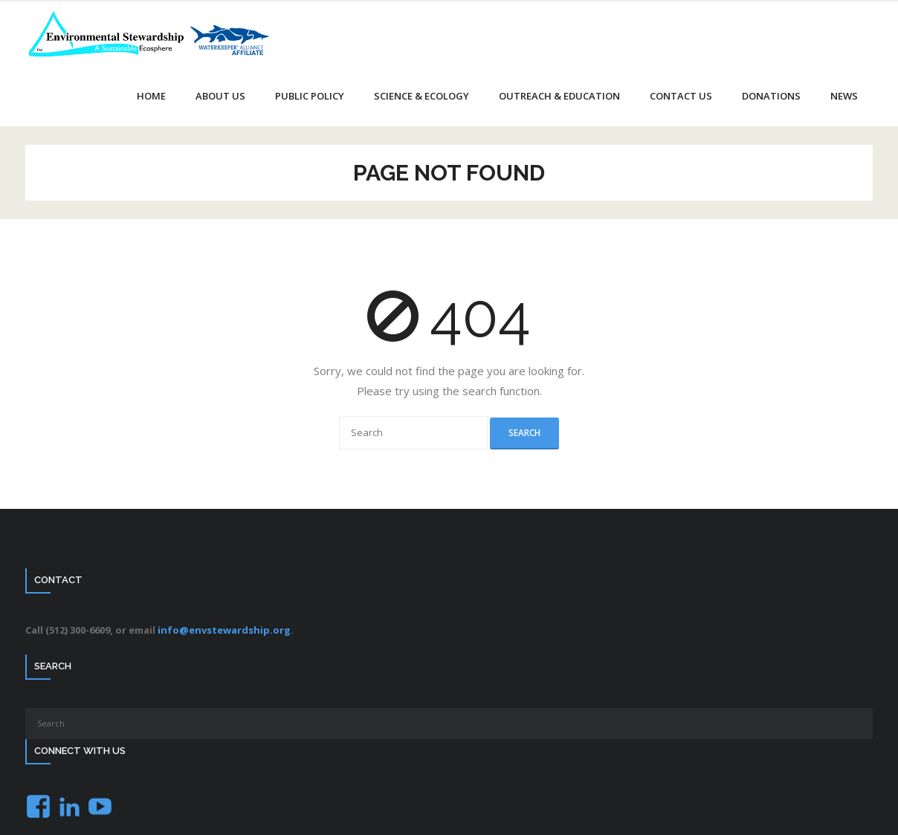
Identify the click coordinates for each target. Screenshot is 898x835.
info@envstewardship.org (224, 630)
